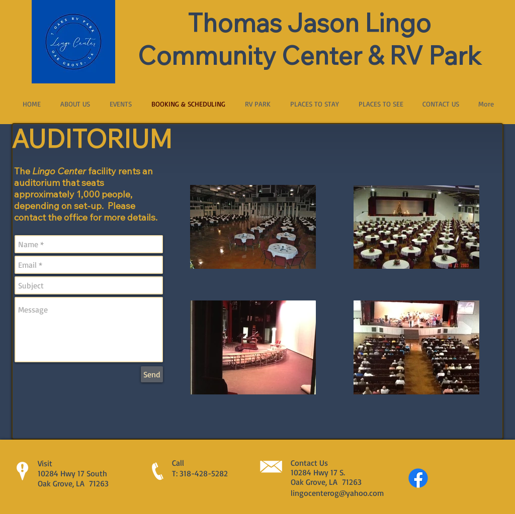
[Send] (152, 374)
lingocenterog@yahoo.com (337, 493)
